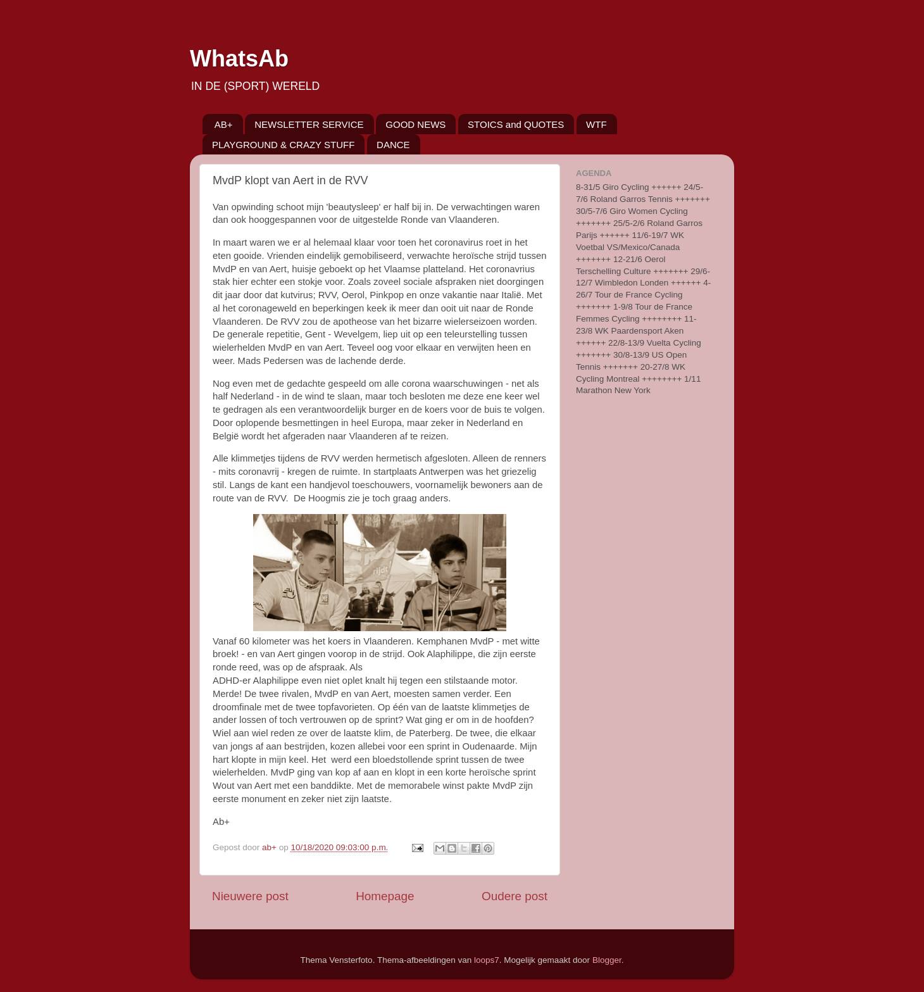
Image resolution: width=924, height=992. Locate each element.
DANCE (393, 144)
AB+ (224, 124)
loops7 (486, 960)
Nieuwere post (250, 896)
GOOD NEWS (415, 124)
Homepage (385, 896)
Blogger (606, 960)
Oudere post (514, 896)
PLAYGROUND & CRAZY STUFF (283, 144)
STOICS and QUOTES (516, 124)
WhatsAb (239, 59)
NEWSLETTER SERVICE (308, 124)
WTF (596, 124)
